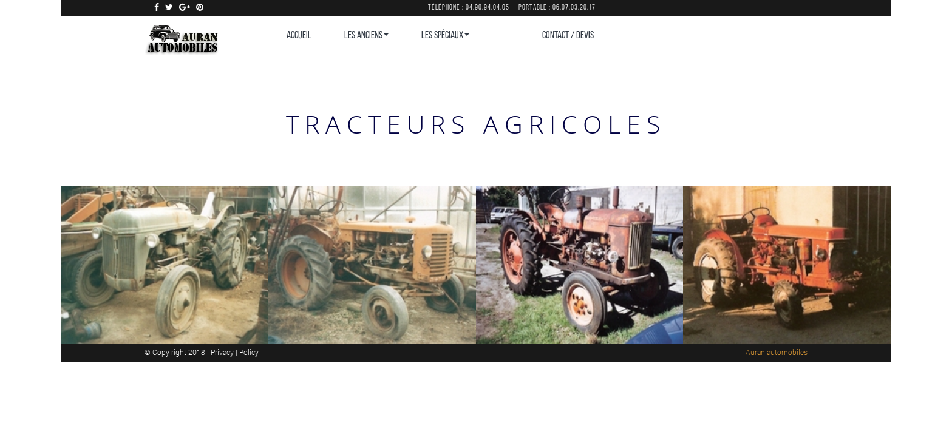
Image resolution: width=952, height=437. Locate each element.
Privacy (223, 352)
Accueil (299, 35)
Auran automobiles (776, 352)
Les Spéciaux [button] (445, 35)
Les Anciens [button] (366, 35)
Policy (249, 352)
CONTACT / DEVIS (568, 35)
